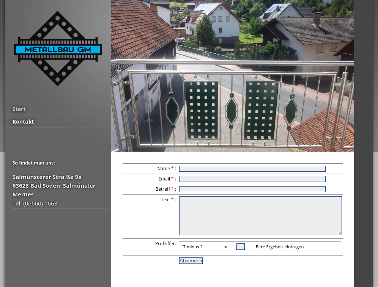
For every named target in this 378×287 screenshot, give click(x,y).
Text (165, 199)
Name (163, 168)
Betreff (163, 189)
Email (164, 179)
